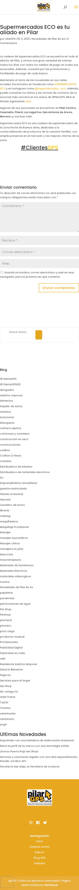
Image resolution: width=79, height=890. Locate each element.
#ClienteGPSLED (10, 384)
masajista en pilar (11, 549)
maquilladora (9, 521)
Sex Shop (6, 686)
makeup (5, 516)
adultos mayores (11, 395)
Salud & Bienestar (11, 669)
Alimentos (6, 401)
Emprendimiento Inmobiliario (18, 483)
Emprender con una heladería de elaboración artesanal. (37, 740)
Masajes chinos (10, 543)
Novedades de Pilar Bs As (48, 39)
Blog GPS (39, 858)
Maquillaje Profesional (14, 527)
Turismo (5, 708)
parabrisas (7, 598)
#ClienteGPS (8, 379)
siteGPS (10, 39)
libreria (4, 510)
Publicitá (39, 863)
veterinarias (8, 713)
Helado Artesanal (11, 494)
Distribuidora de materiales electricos (25, 472)
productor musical (12, 637)
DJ (1, 477)
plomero (5, 625)
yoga (3, 724)
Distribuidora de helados (16, 466)
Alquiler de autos (11, 406)
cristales (5, 461)
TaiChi (4, 702)
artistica (5, 412)
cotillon (5, 450)
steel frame (7, 697)
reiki (2, 658)
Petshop (5, 614)
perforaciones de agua (15, 604)
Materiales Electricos (13, 571)
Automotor (7, 417)
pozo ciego (7, 631)
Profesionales (9, 642)
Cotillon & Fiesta (10, 455)
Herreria (5, 499)
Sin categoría (9, 691)
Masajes (5, 532)
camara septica (10, 428)
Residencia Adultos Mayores (18, 664)
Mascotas (6, 554)
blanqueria (7, 423)
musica (4, 582)
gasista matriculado (13, 488)
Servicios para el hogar (15, 680)
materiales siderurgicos (15, 576)
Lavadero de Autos (12, 505)
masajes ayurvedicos (14, 538)
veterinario (7, 719)
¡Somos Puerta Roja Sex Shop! (19, 751)
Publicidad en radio (12, 653)
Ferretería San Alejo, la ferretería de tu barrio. (30, 766)
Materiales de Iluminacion (17, 565)
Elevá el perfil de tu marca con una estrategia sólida (34, 746)
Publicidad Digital (11, 647)
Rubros (39, 852)
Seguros (5, 675)
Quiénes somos (39, 847)
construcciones (10, 445)
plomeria (6, 620)
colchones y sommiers (14, 433)
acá (28, 101)
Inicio (39, 841)
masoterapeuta (10, 560)
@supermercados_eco (50, 88)
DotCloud (51, 885)
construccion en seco (14, 439)
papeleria (6, 593)
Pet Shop (5, 609)
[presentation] (7, 882)
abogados (7, 390)
